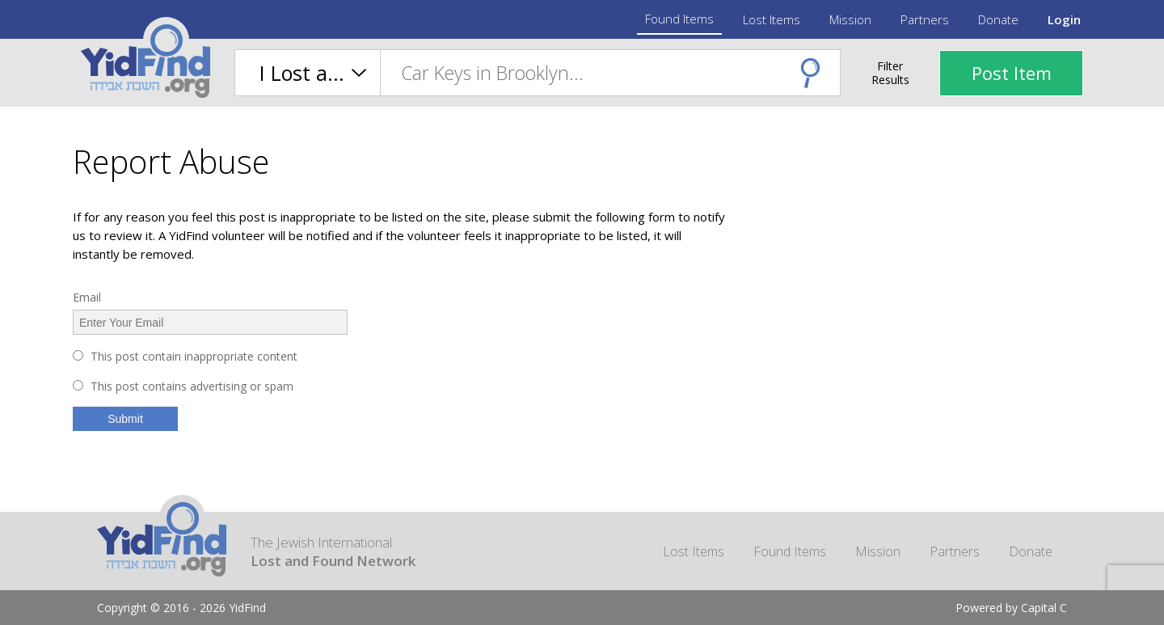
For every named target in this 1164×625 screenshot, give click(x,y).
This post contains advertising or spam (192, 386)
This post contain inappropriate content (194, 356)
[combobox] (610, 72)
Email (87, 297)
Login (1064, 19)
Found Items (679, 19)
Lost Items (771, 19)
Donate (998, 19)
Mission (850, 19)
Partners (924, 19)
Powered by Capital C (1011, 607)
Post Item (1012, 73)
